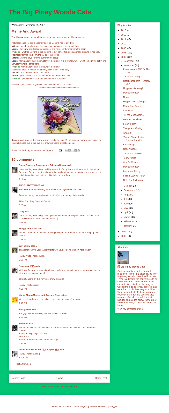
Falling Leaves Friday (134, 175)
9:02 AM (23, 222)
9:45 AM (23, 239)
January (128, 226)
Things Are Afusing (132, 128)
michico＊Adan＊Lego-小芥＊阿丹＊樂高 (39, 349)
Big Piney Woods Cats (133, 266)
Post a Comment (23, 364)
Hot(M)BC (24, 323)
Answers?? (128, 110)
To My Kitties (129, 158)
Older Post (101, 378)
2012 (124, 35)
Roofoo (93, 406)
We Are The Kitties (132, 119)
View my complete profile (130, 309)
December (129, 61)
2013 (124, 30)
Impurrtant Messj (131, 171)
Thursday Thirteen (132, 153)
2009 (124, 48)
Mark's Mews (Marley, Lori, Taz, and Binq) (39, 295)
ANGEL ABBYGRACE (29, 185)
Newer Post (18, 378)
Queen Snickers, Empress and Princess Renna (42, 165)
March (127, 217)
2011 (124, 39)
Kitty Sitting (128, 144)
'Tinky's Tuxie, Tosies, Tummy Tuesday (134, 138)
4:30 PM (23, 303)
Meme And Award (132, 106)
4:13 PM (23, 289)
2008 (124, 52)
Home (59, 378)
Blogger (113, 406)
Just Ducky (24, 246)
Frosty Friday (129, 124)
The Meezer (17, 37)
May (126, 208)
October (128, 186)
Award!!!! (127, 133)
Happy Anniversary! (133, 88)
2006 (124, 231)
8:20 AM (23, 205)
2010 (124, 43)
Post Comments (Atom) (66, 386)
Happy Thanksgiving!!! (134, 101)
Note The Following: (133, 180)
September (129, 190)
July (126, 199)
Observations (129, 149)
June (126, 203)
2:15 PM (23, 260)
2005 (124, 236)
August (127, 194)
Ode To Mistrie (130, 162)
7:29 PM (23, 317)
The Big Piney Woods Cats (50, 12)
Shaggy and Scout (28, 228)
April (126, 212)
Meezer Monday (131, 92)
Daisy (22, 211)
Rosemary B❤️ (26, 266)
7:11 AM (23, 179)
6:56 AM (23, 343)
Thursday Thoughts (133, 76)
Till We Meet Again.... (134, 115)
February (128, 221)
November (129, 65)
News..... (127, 97)
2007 (124, 57)
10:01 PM (23, 357)
